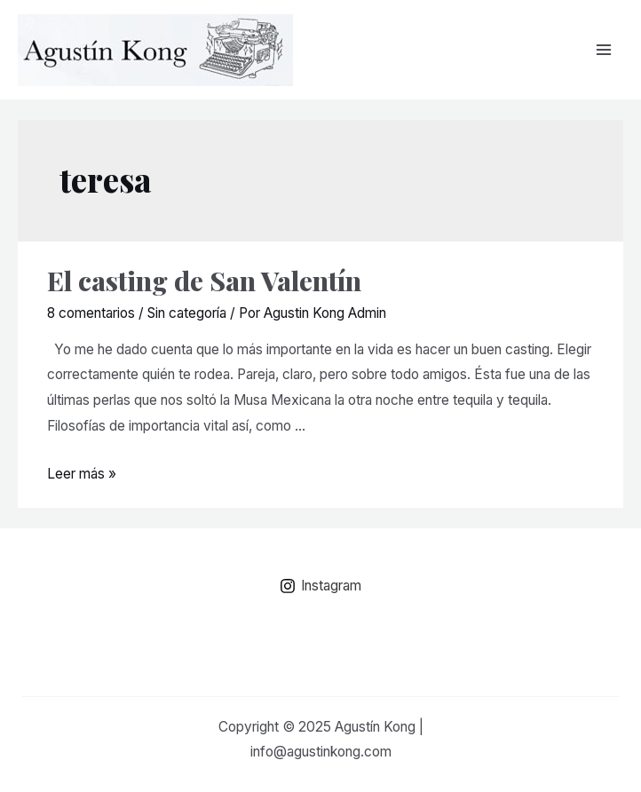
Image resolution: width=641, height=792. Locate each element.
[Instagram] (320, 586)
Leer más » (81, 473)
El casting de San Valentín (204, 280)
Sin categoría (186, 313)
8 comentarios (91, 313)
